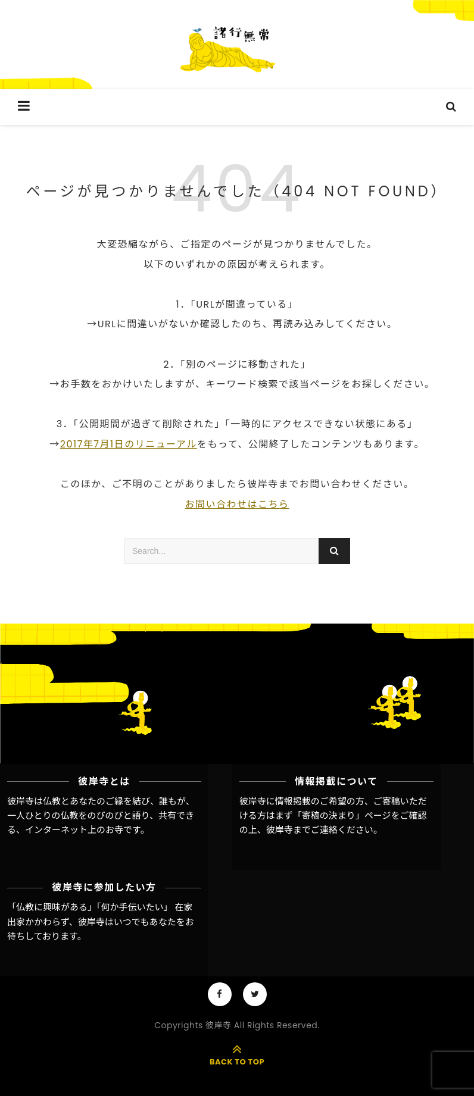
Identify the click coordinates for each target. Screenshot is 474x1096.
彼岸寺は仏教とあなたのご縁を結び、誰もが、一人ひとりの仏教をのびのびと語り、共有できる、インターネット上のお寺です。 (101, 816)
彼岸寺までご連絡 (302, 829)
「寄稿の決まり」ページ (342, 815)
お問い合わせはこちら (237, 504)
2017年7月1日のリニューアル (128, 444)
